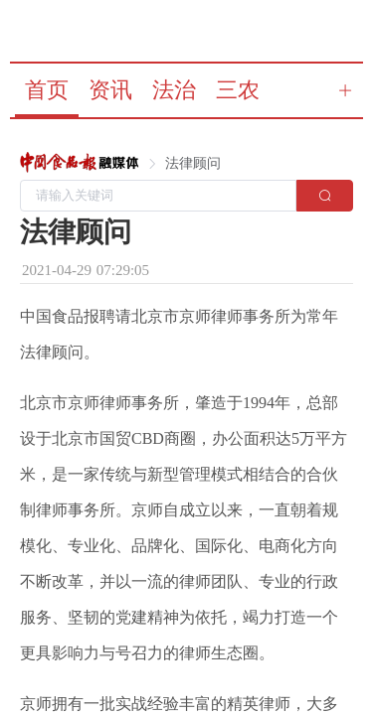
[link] (79, 164)
